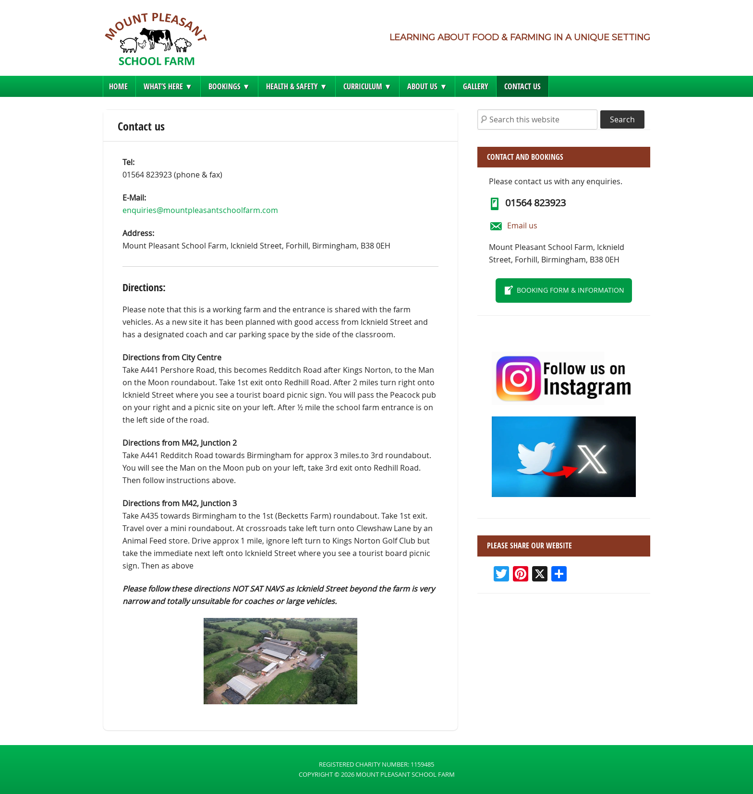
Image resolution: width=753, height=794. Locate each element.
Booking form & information (570, 290)
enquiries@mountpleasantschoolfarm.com (200, 210)
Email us (522, 225)
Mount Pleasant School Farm (155, 42)
